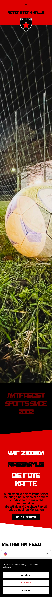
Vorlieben (26, 590)
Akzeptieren (25, 575)
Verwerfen (26, 583)
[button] (26, 3)
